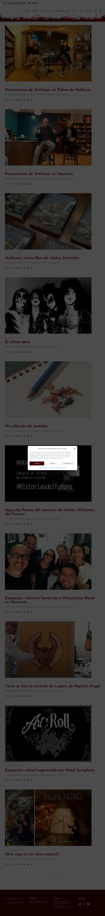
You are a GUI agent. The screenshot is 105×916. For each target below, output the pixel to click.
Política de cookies (43, 467)
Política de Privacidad (54, 467)
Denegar (52, 463)
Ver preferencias (68, 463)
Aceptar (37, 463)
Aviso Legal (63, 467)
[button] (75, 448)
